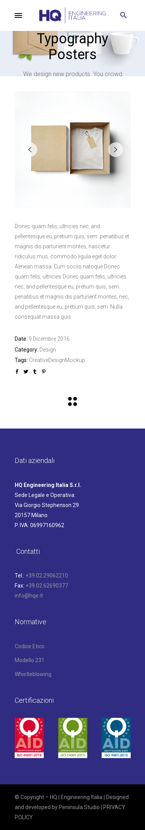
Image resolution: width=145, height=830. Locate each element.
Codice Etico (29, 646)
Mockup (75, 360)
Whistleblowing (33, 674)
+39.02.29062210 (47, 575)
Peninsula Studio (79, 807)
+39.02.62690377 (47, 585)
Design (47, 350)
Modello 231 (29, 660)
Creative (38, 360)
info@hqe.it (29, 596)
